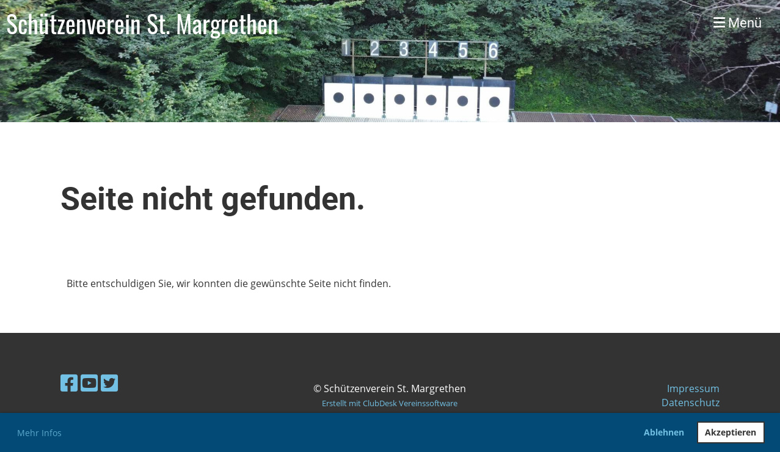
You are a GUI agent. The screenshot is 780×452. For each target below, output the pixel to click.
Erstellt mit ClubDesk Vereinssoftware (389, 403)
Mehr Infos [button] (39, 433)
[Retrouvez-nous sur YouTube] (89, 383)
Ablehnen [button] (664, 432)
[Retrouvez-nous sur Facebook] (69, 383)
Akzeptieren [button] (730, 432)
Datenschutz (691, 402)
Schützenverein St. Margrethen (142, 23)
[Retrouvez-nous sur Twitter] (109, 383)
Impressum (693, 388)
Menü (737, 23)
